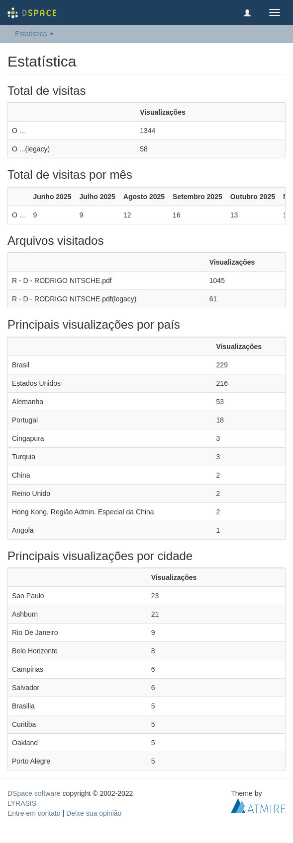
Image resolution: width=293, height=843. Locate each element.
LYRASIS (21, 803)
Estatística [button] (34, 34)
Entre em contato (34, 813)
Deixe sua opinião (93, 813)
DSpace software (34, 793)
